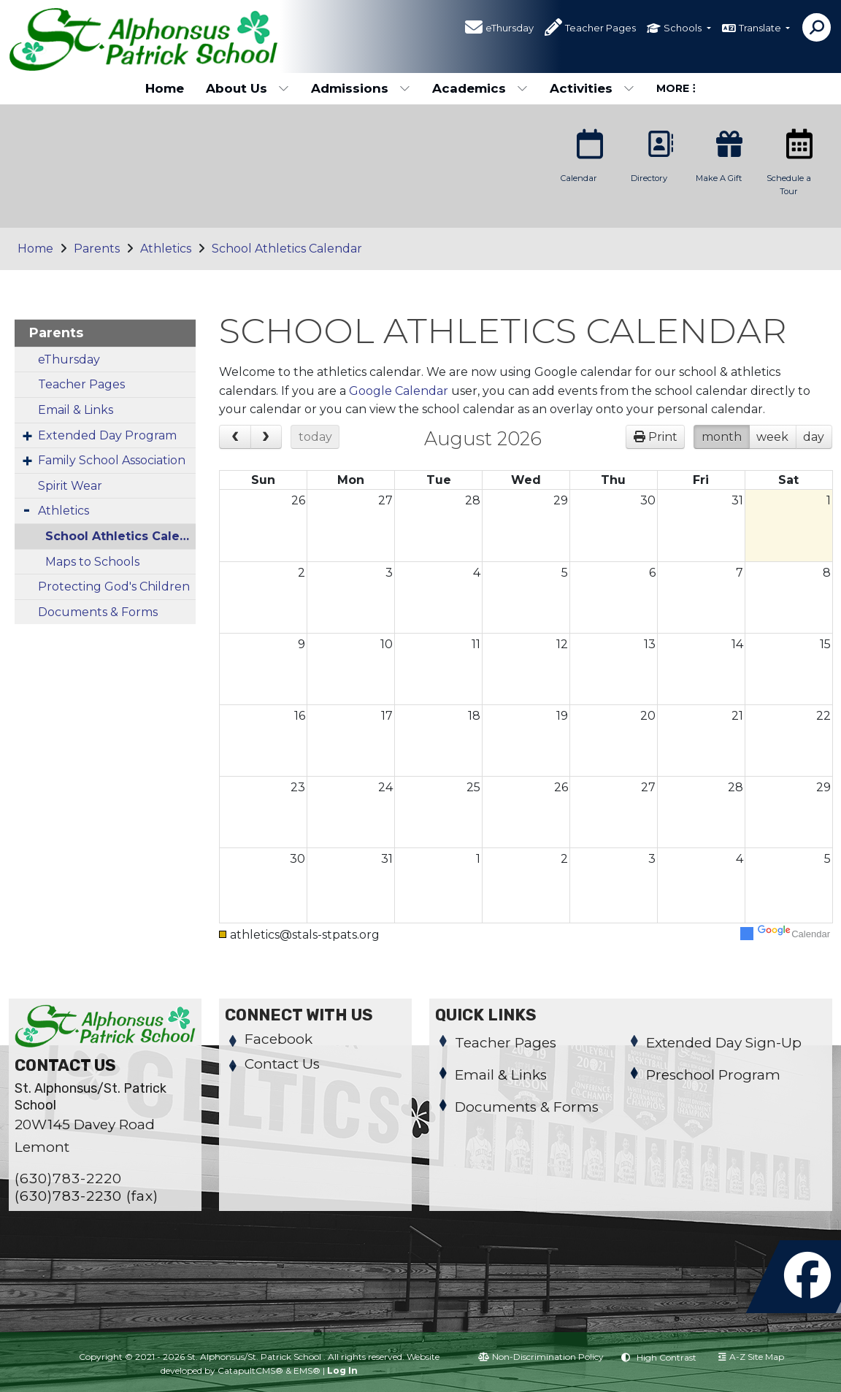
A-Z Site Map (751, 1356)
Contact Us (282, 1063)
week (772, 437)
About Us (247, 88)
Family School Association (111, 460)
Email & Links (75, 410)
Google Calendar (398, 391)
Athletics (165, 248)
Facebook (278, 1039)
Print (662, 437)
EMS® (306, 1370)
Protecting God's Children (114, 586)
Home (164, 88)
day (813, 437)
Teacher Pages (600, 28)
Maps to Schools (92, 562)
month (722, 437)
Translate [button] (761, 28)
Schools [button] (684, 28)
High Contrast (666, 1357)
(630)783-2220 (68, 1178)
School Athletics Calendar (287, 248)
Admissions (360, 88)
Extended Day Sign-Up (724, 1042)
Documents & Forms (98, 612)
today (315, 437)
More (676, 88)
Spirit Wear (70, 486)
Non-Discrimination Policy (541, 1356)
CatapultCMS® (250, 1370)
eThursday (509, 28)
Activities (592, 88)
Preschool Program (713, 1074)
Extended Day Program (107, 435)
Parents (97, 248)
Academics (480, 88)
